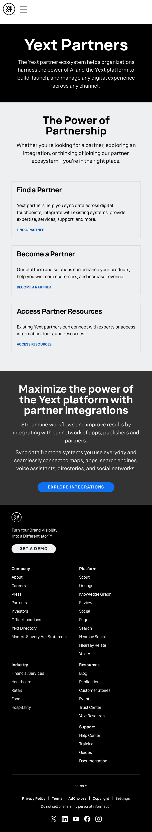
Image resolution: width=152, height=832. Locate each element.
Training (86, 744)
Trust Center (90, 707)
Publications (90, 682)
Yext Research (92, 716)
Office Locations (26, 619)
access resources (34, 344)
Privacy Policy (34, 798)
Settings (122, 798)
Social (84, 611)
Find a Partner (30, 230)
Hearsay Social (92, 636)
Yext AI (85, 653)
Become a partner (34, 287)
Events (85, 699)
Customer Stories (94, 690)
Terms (57, 798)
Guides (85, 752)
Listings (86, 585)
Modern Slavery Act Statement (39, 636)
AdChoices (77, 798)
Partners (19, 602)
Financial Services (28, 673)
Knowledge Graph (95, 594)
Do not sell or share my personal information (76, 806)
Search (85, 628)
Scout (84, 577)
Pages (84, 619)
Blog (83, 673)
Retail (17, 690)
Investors (20, 611)
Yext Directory (24, 628)
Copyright (101, 798)
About (17, 577)
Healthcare (21, 682)
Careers (19, 585)
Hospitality (21, 707)
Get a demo (34, 548)
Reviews (86, 602)
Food (16, 699)
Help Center (89, 735)
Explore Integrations (76, 487)
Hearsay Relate (92, 645)
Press (17, 594)
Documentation (93, 761)
